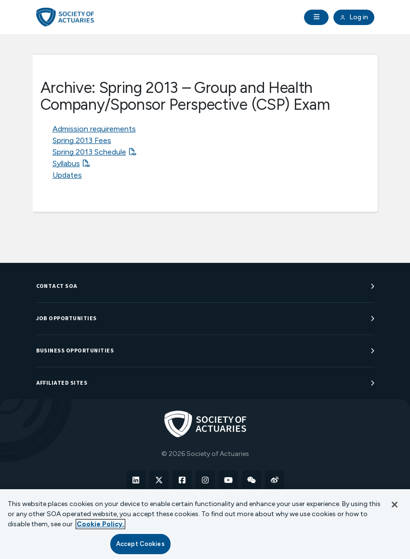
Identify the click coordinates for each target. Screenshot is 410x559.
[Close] (394, 504)
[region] (205, 524)
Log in (354, 17)
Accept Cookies (140, 543)
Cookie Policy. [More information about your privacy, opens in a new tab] (100, 524)
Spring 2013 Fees (82, 140)
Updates (67, 175)
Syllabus (66, 163)
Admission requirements (94, 128)
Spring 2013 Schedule (89, 151)
